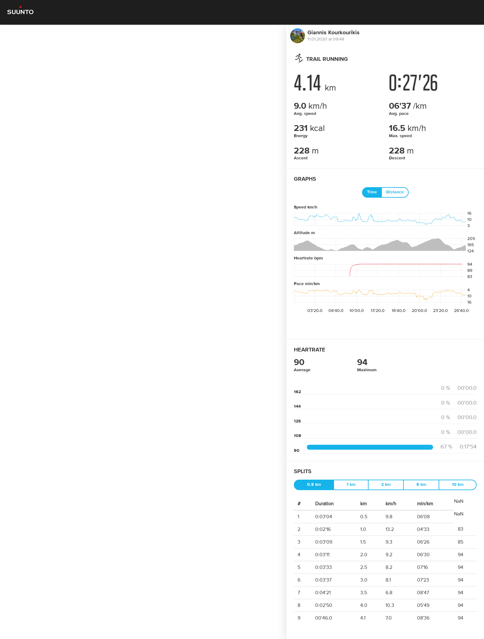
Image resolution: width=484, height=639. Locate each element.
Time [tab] (372, 192)
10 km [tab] (458, 484)
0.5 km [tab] (314, 484)
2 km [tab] (386, 484)
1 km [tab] (351, 484)
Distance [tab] (395, 192)
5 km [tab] (421, 484)
